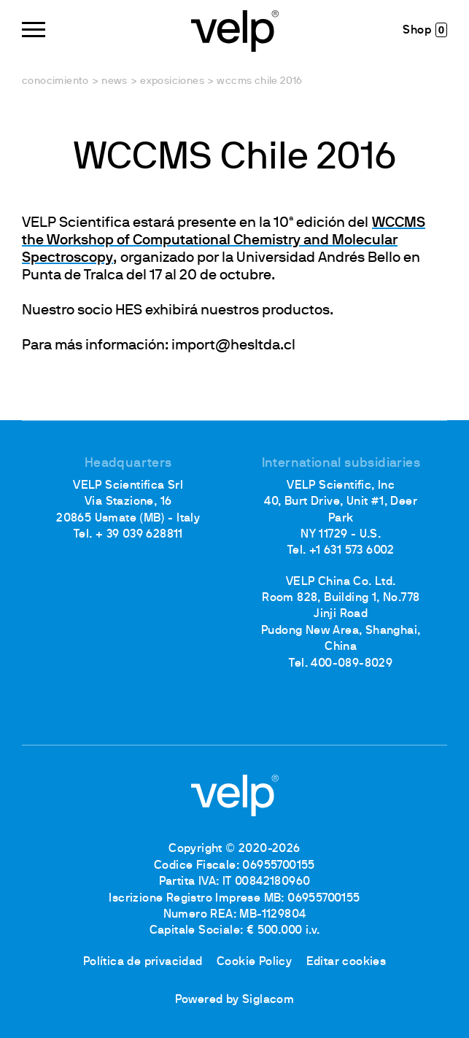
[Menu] (33, 29)
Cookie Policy (254, 962)
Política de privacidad (143, 962)
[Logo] (235, 29)
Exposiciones (172, 81)
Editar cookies (346, 962)
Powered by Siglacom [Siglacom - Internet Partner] (235, 1000)
